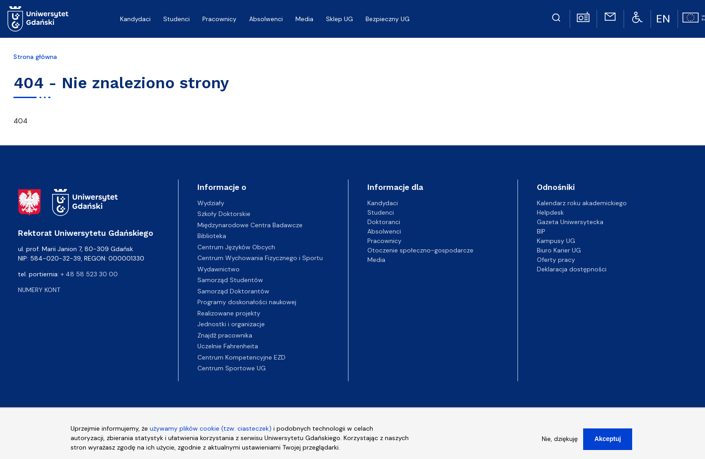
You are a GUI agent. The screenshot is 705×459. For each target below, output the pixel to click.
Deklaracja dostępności (572, 269)
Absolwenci (384, 231)
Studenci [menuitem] (176, 19)
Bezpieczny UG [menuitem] (388, 19)
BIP (541, 231)
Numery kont (39, 290)
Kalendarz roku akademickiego (582, 203)
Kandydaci (382, 203)
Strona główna (35, 57)
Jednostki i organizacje (231, 324)
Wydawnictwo (218, 269)
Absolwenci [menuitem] (266, 19)
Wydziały (210, 203)
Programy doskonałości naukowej (246, 302)
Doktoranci (383, 222)
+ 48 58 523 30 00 (89, 274)
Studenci (380, 212)
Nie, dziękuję (560, 440)
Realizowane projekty (228, 313)
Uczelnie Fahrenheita (227, 346)
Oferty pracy (556, 260)
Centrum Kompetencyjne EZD (241, 357)
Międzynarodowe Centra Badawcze (250, 225)
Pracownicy (384, 241)
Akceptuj (607, 440)
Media (376, 260)
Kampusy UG (556, 241)
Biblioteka (211, 236)
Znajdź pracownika (224, 335)
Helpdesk (550, 212)
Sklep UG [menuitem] (339, 19)
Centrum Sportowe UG (231, 368)
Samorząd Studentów (230, 280)
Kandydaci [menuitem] (135, 19)
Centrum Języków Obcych (236, 247)
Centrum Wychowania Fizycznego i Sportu (260, 258)
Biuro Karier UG (559, 250)
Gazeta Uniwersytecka (570, 222)
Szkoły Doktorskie (223, 214)
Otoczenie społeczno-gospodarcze (420, 250)
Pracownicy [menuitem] (219, 19)
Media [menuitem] (304, 19)
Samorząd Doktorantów (233, 291)
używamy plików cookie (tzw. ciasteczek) (211, 430)
